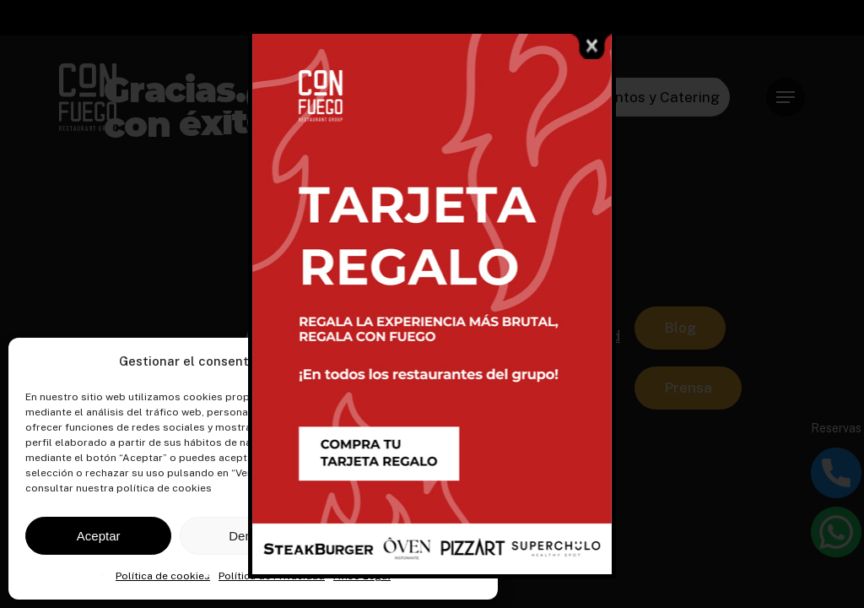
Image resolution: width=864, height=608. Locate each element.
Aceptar (99, 536)
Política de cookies (163, 576)
